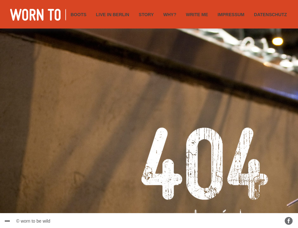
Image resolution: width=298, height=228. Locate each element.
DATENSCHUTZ (270, 14)
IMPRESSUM (230, 14)
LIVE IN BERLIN (112, 14)
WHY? (169, 14)
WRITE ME (197, 14)
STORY (146, 14)
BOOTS (79, 14)
